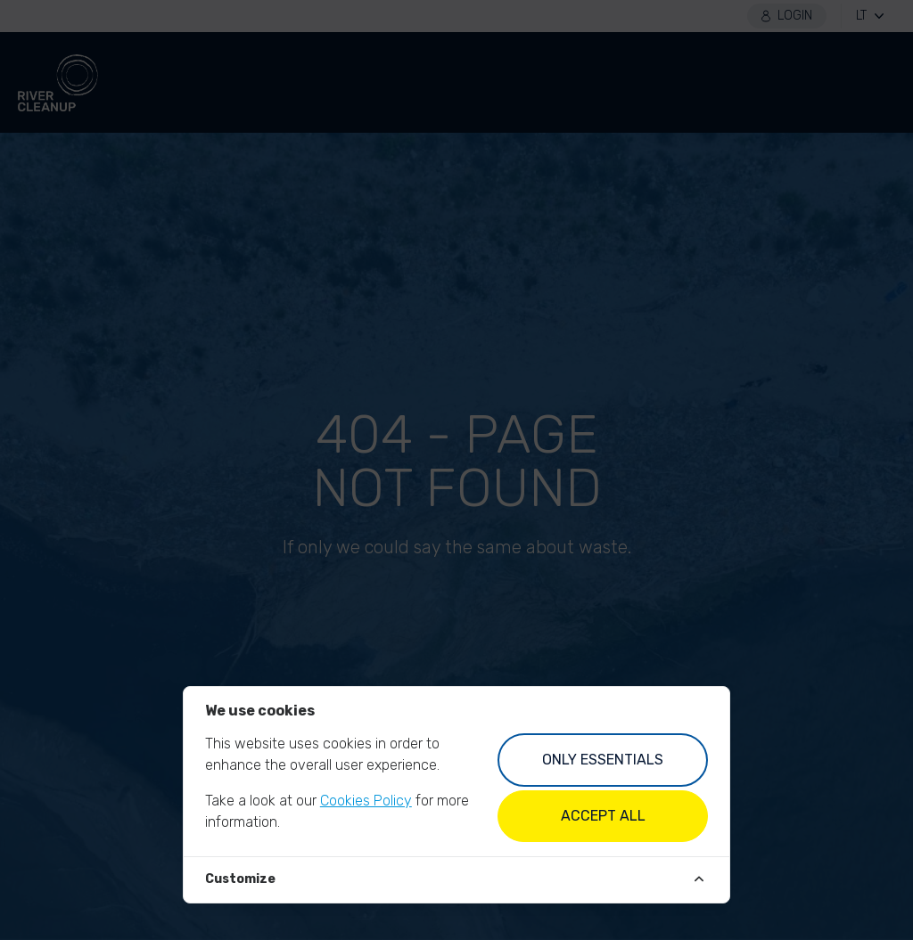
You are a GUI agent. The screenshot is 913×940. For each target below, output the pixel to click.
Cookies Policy (366, 800)
